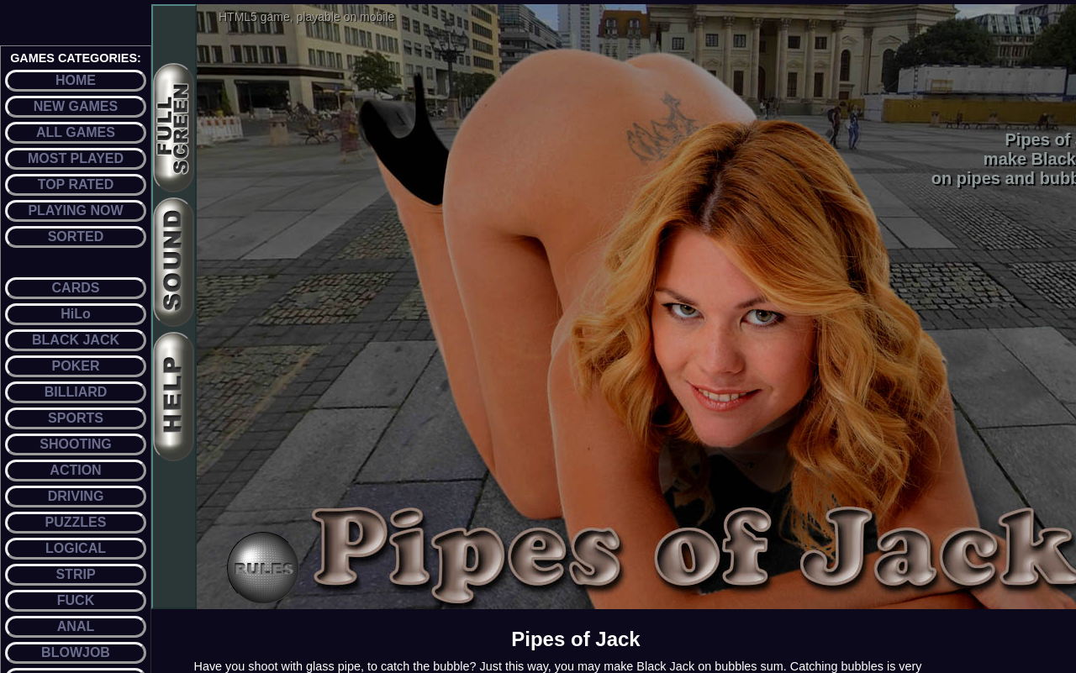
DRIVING (76, 496)
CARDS (76, 288)
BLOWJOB (75, 652)
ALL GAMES (75, 132)
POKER (76, 366)
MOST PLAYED (76, 158)
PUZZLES (76, 522)
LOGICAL (75, 548)
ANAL (75, 626)
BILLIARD (76, 392)
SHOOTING (75, 444)
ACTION (75, 470)
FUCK (75, 600)
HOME (75, 80)
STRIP (75, 574)
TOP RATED (76, 184)
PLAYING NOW (75, 210)
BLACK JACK (75, 340)
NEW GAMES (76, 106)
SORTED (76, 236)
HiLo (76, 314)
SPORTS (75, 418)
